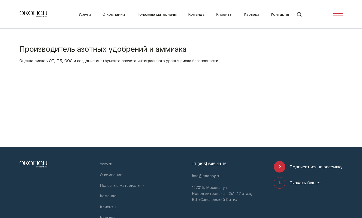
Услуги (85, 14)
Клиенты (224, 14)
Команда (196, 14)
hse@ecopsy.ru (206, 175)
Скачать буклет (305, 182)
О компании (114, 14)
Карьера (251, 14)
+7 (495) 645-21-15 (209, 164)
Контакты (280, 14)
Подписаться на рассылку (316, 166)
